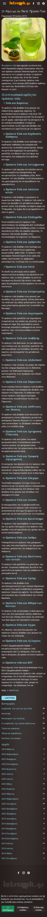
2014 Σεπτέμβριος (10, 838)
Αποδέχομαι (8, 908)
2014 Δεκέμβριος (9, 823)
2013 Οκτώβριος (9, 858)
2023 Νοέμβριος (9, 759)
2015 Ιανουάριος (9, 819)
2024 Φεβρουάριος (10, 754)
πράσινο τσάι (10, 65)
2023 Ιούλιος (7, 774)
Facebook (33, 3)
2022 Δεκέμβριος (9, 809)
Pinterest (43, 3)
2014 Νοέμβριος (9, 828)
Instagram (38, 3)
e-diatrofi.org (12, 690)
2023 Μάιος (7, 784)
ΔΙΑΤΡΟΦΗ (9, 698)
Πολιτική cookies (38, 908)
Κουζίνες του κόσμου (11, 738)
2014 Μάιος (7, 853)
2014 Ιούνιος (7, 848)
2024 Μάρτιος (8, 749)
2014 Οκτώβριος (9, 833)
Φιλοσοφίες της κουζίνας (13, 718)
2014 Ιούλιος (7, 843)
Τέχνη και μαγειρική (10, 728)
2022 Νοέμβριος (9, 814)
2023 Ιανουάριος (9, 804)
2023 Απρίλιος (8, 789)
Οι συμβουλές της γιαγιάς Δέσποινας (18, 723)
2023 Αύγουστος (9, 769)
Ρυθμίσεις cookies (22, 908)
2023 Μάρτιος (8, 794)
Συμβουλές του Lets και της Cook (17, 708)
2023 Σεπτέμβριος (10, 764)
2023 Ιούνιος (7, 779)
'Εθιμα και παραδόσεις (12, 733)
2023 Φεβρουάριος (10, 799)
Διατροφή (6, 713)
